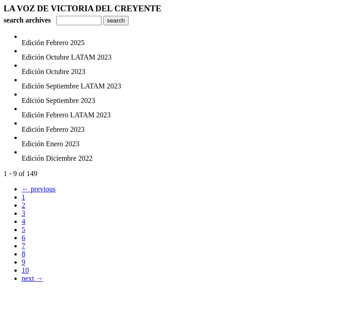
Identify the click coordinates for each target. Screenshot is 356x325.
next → (32, 278)
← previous (38, 189)
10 (25, 270)
